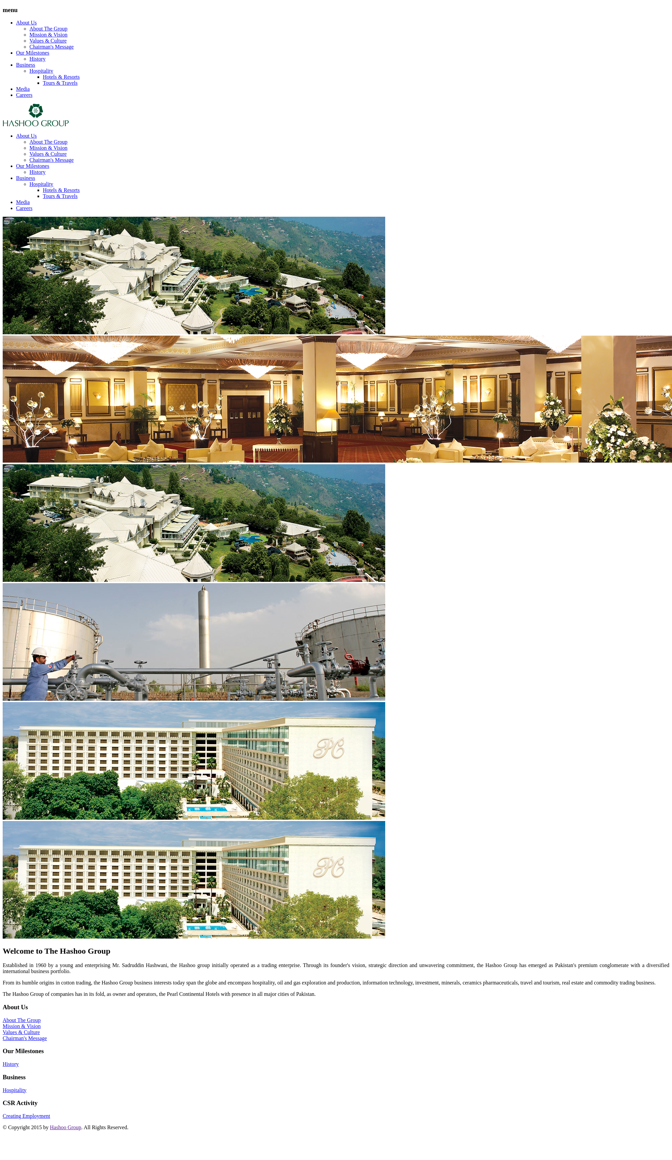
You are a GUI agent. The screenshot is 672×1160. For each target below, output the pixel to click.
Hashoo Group (65, 1127)
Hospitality (41, 71)
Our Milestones (32, 53)
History (37, 59)
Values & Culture (48, 41)
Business (25, 65)
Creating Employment (26, 1116)
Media (23, 89)
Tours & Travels (60, 83)
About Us (26, 22)
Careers (24, 95)
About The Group (48, 28)
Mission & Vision (48, 35)
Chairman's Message (51, 47)
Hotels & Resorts (61, 77)
